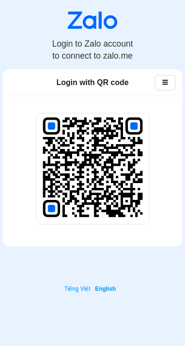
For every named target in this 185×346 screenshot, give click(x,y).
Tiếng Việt (77, 288)
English (105, 288)
